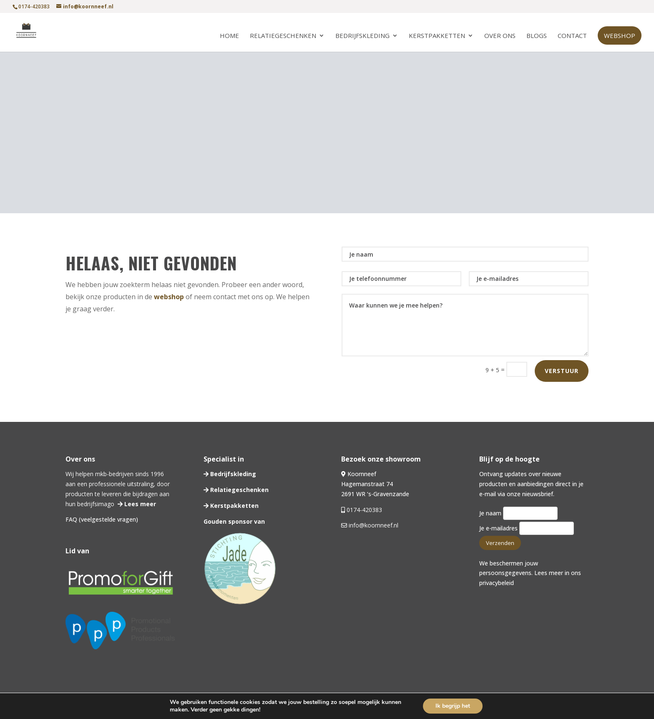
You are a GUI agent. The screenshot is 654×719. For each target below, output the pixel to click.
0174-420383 (364, 510)
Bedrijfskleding (362, 36)
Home (229, 36)
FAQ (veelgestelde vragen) (101, 519)
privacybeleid (496, 583)
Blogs (536, 36)
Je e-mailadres (526, 528)
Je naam (518, 513)
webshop (169, 296)
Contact (572, 36)
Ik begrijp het (452, 706)
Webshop (619, 35)
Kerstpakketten (437, 36)
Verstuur (562, 371)
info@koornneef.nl (372, 525)
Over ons (500, 36)
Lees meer (139, 504)
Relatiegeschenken (283, 36)
